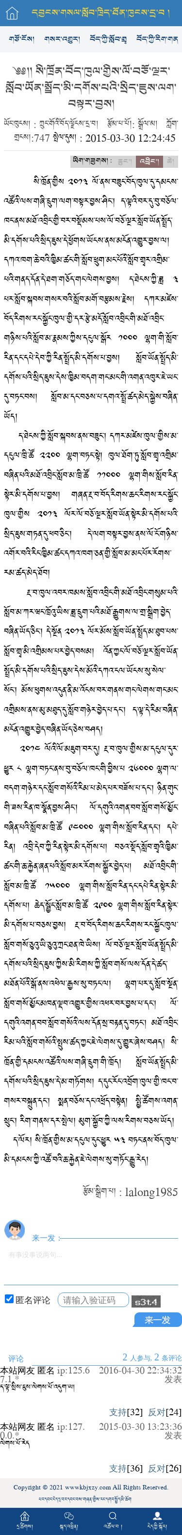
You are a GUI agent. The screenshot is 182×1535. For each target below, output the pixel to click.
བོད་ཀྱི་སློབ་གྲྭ (108, 39)
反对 (156, 1412)
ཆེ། (170, 162)
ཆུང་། (125, 162)
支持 (118, 1412)
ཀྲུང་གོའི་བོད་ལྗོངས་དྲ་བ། (69, 124)
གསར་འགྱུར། (62, 39)
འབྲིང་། (149, 162)
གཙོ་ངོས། (21, 39)
